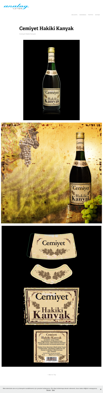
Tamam (48, 390)
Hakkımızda (82, 15)
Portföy (90, 15)
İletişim (97, 15)
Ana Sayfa (74, 15)
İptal (53, 390)
